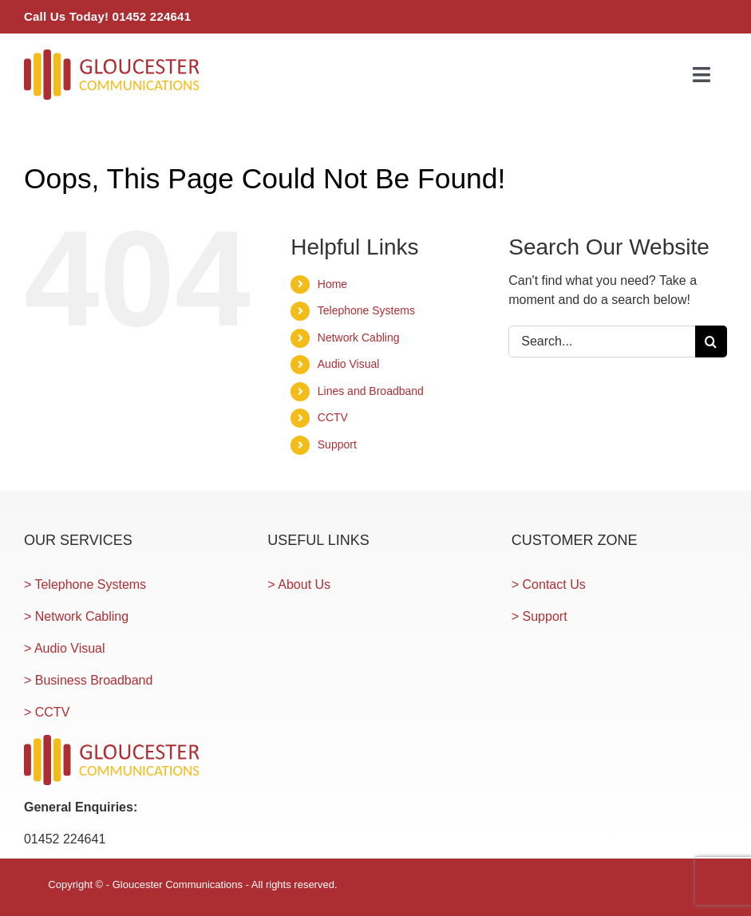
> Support (539, 616)
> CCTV (46, 712)
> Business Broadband (88, 680)
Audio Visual (349, 363)
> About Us (298, 584)
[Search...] (601, 341)
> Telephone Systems (85, 584)
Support (337, 444)
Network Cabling (359, 337)
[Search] (711, 341)
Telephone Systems (366, 310)
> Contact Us (549, 584)
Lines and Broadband (371, 391)
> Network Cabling (76, 616)
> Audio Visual (64, 648)
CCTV (333, 417)
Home (332, 284)
